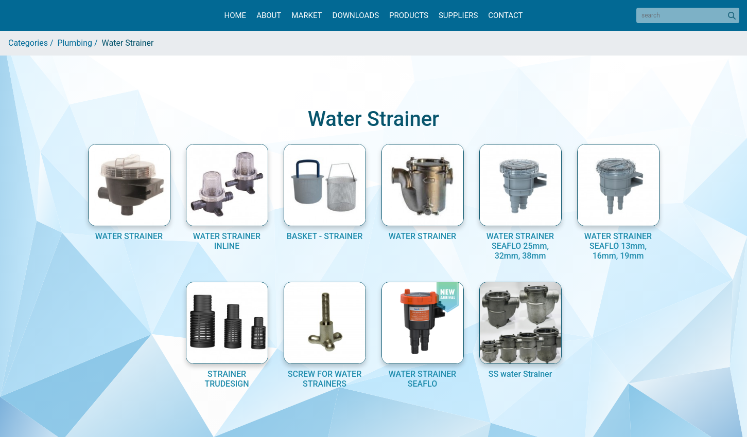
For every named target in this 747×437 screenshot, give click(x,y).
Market (306, 15)
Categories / (33, 43)
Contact (505, 15)
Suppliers (458, 15)
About (268, 15)
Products (408, 15)
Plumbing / (80, 43)
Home (235, 15)
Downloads (356, 15)
